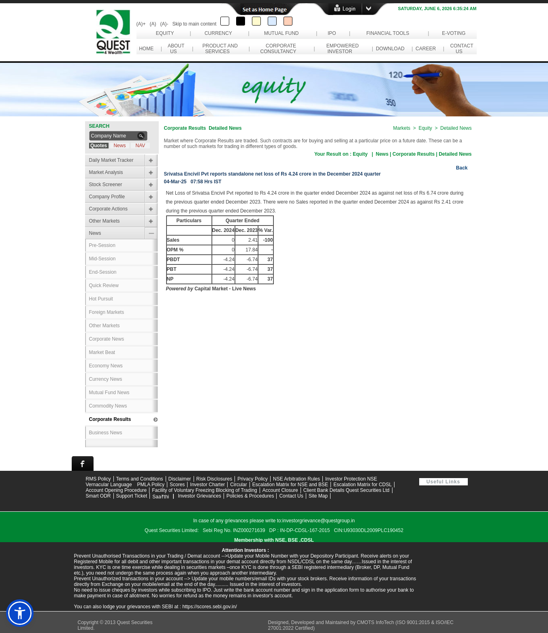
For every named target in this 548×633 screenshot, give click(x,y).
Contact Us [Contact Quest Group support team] (291, 496)
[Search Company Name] (112, 136)
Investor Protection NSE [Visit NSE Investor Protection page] (351, 479)
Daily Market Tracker (111, 160)
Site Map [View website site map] (318, 496)
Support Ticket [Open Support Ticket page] (131, 496)
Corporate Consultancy (279, 48)
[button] (20, 613)
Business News (105, 433)
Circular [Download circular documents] (238, 484)
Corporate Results (110, 419)
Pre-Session (102, 245)
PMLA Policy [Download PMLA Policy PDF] (150, 484)
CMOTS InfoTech (376, 622)
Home (146, 48)
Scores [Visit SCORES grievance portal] (177, 484)
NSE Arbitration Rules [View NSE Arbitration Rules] (296, 479)
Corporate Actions (108, 209)
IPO (331, 33)
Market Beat (102, 352)
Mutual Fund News (109, 392)
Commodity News (108, 406)
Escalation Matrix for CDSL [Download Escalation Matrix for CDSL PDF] (362, 484)
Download (390, 48)
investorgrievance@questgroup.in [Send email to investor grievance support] (318, 521)
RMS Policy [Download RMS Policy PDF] (98, 479)
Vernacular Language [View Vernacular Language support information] (109, 484)
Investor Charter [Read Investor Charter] (207, 484)
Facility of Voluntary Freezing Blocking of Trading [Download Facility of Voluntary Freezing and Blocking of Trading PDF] (204, 490)
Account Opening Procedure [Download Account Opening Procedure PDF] (116, 490)
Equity (164, 33)
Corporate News (106, 339)
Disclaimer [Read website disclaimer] (179, 479)
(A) (153, 24)
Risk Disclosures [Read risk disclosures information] (214, 479)
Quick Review (104, 285)
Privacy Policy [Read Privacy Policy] (252, 479)
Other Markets (104, 221)
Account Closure (280, 490)
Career (425, 48)
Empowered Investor (341, 48)
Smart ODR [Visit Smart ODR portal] (98, 496)
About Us (174, 48)
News (119, 145)
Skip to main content (195, 24)
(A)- (164, 24)
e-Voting (454, 33)
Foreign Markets (106, 312)
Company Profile (107, 197)
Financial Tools (387, 33)
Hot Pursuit (101, 299)
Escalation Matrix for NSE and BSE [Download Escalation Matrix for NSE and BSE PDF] (290, 484)
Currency (218, 33)
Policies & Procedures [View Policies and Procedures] (250, 496)
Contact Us (460, 48)
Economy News (106, 366)
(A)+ (141, 24)
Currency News (105, 379)
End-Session (103, 272)
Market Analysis (106, 172)
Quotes (98, 145)
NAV (140, 145)
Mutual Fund (281, 33)
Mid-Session (102, 259)
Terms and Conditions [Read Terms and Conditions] (139, 479)
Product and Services (219, 48)
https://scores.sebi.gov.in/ (209, 606)
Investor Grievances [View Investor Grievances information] (199, 496)
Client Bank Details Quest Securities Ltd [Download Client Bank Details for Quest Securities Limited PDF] (346, 490)
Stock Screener (105, 184)
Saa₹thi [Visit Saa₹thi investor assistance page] (160, 497)
